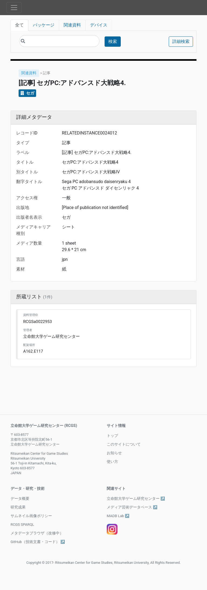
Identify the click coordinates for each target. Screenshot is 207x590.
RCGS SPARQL (22, 524)
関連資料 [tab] (72, 25)
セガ (27, 93)
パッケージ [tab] (43, 25)
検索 (112, 41)
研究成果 (18, 507)
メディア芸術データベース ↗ (132, 507)
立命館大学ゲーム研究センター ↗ (136, 498)
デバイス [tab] (98, 25)
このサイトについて (124, 444)
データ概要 (20, 498)
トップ (112, 435)
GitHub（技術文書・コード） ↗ (38, 542)
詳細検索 (180, 41)
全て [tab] (19, 25)
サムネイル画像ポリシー (31, 516)
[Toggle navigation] (14, 7)
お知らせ (114, 453)
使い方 (112, 461)
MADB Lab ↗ (118, 516)
